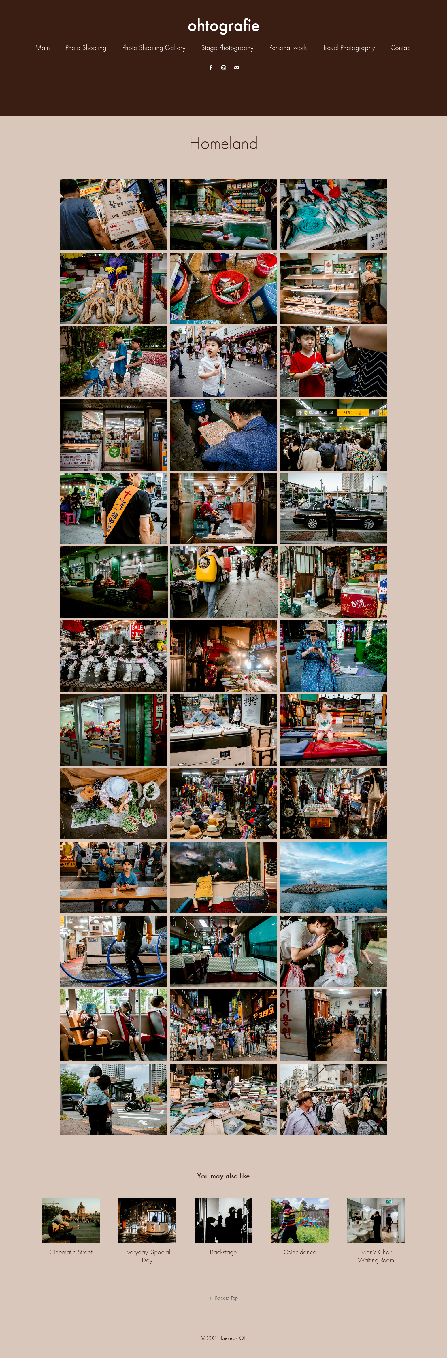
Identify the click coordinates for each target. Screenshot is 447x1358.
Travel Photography (349, 47)
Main (42, 47)
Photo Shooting (85, 47)
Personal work (288, 47)
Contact (401, 47)
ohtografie (224, 25)
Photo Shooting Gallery (154, 47)
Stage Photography (227, 47)
